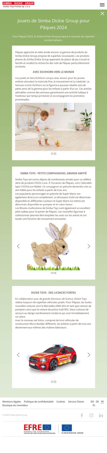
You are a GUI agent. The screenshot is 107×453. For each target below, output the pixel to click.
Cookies (60, 401)
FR (102, 401)
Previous (19, 126)
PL (94, 405)
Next (88, 126)
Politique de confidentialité (38, 401)
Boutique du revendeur (15, 405)
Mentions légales (11, 401)
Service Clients (76, 401)
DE (97, 401)
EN (92, 401)
